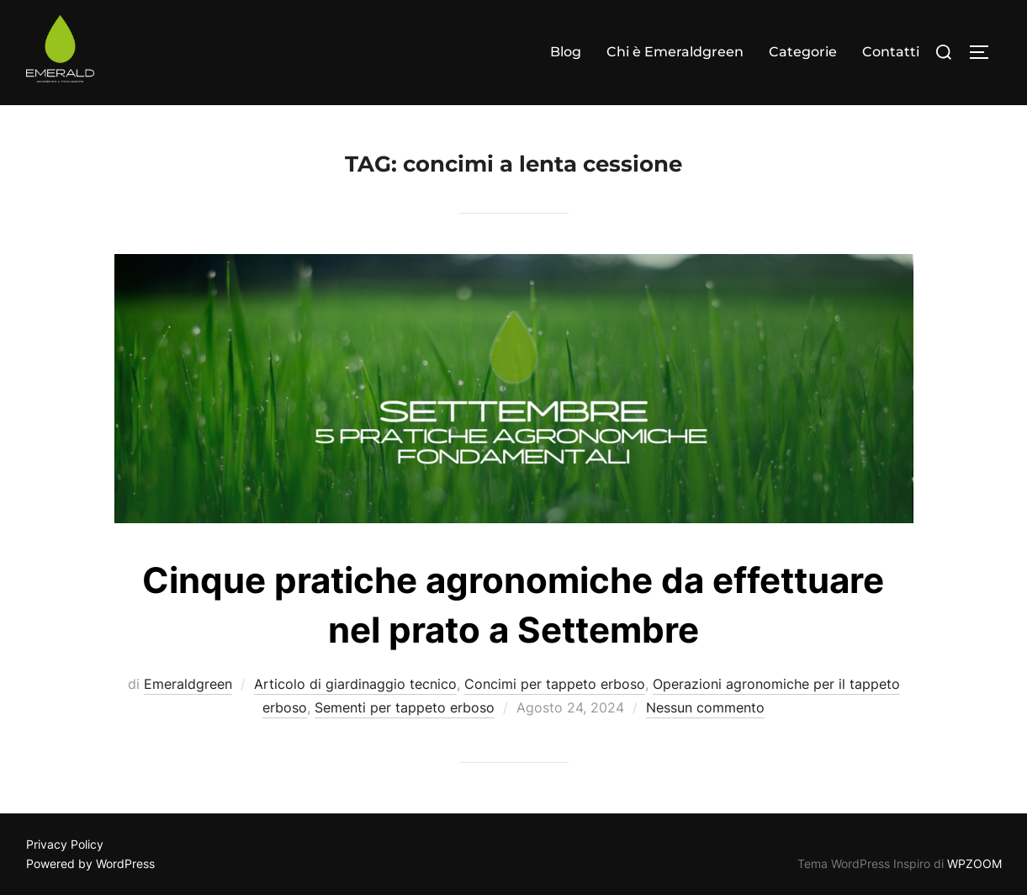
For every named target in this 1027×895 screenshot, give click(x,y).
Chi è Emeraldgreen (675, 52)
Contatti (890, 52)
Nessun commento (705, 707)
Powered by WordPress (90, 863)
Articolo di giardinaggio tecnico (355, 683)
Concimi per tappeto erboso (554, 683)
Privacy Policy (64, 844)
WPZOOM (974, 863)
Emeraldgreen (188, 683)
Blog (565, 52)
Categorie (803, 52)
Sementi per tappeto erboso (405, 707)
